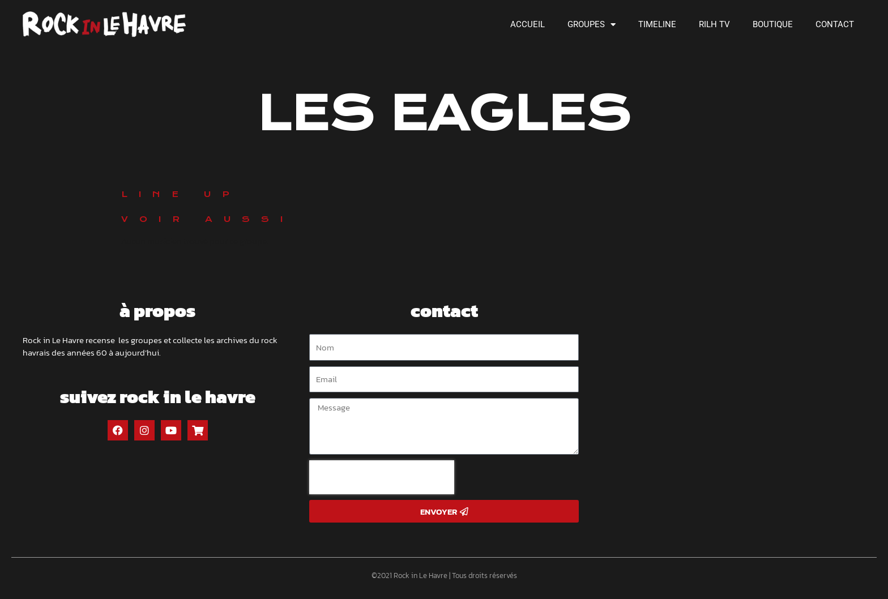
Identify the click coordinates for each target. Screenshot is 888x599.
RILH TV (714, 24)
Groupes (591, 25)
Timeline (657, 24)
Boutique (773, 24)
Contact (835, 24)
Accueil (527, 24)
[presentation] (381, 477)
